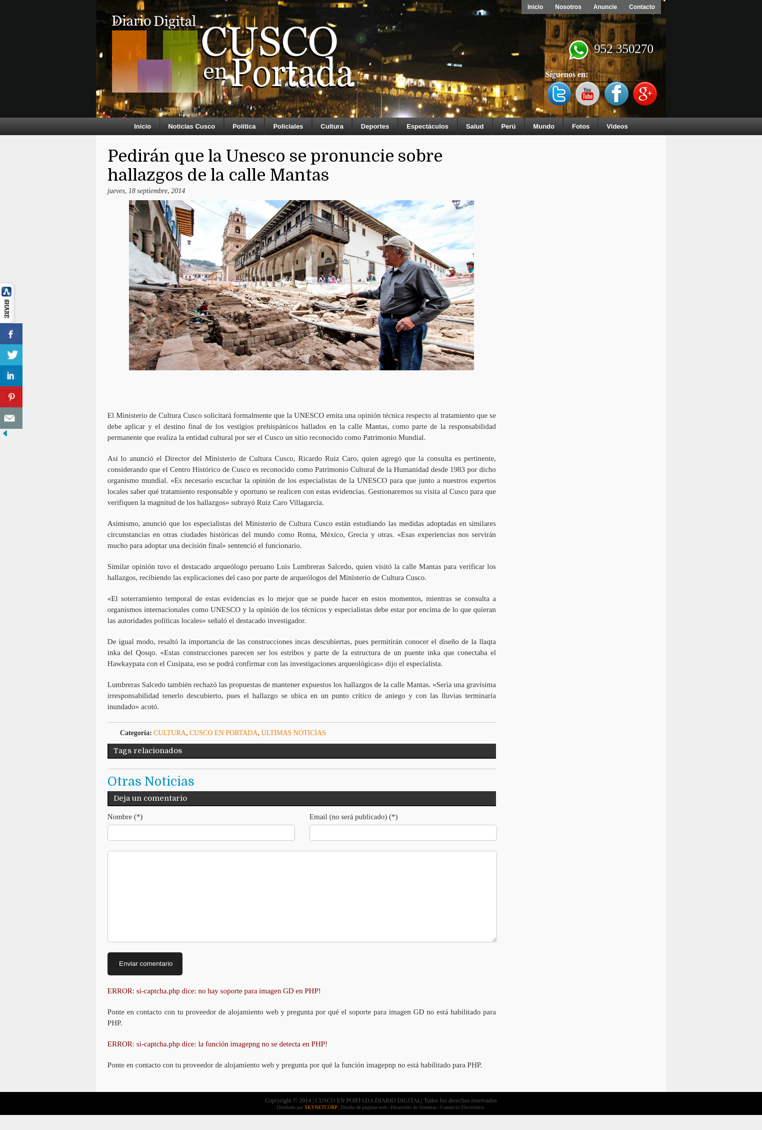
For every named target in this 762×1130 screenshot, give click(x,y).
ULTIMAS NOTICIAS (293, 733)
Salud (475, 126)
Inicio (535, 7)
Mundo (543, 126)
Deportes (375, 126)
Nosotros (568, 7)
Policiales (288, 126)
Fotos (581, 126)
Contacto (642, 7)
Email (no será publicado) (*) (354, 817)
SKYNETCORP (320, 1122)
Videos (617, 126)
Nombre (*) (125, 817)
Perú (508, 126)
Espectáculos (427, 126)
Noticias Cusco (191, 126)
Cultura (332, 126)
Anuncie (605, 7)
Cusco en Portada (224, 733)
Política (244, 126)
